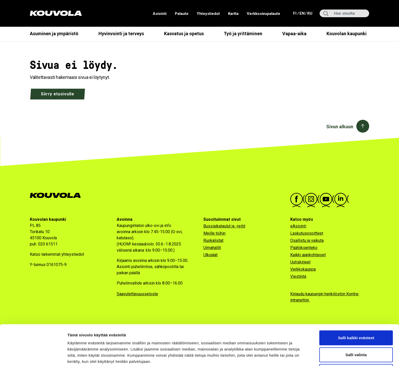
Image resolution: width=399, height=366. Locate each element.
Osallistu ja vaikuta (307, 240)
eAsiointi (298, 226)
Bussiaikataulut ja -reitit (224, 226)
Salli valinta (356, 332)
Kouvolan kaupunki (347, 33)
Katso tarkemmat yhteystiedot (57, 254)
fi (295, 13)
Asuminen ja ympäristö (54, 33)
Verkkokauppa (303, 269)
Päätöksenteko (304, 247)
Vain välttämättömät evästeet (356, 349)
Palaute (181, 13)
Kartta (233, 13)
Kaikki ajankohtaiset (308, 254)
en (302, 13)
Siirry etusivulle (57, 94)
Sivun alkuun (339, 126)
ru (309, 13)
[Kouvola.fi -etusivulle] (57, 195)
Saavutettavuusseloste (137, 293)
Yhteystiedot (208, 13)
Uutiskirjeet (300, 262)
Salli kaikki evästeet (356, 315)
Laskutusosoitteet (306, 233)
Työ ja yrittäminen (243, 33)
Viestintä (298, 276)
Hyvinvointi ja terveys (121, 33)
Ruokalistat (213, 240)
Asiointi (160, 13)
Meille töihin (214, 233)
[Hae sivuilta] (344, 13)
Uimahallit (212, 247)
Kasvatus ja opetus (184, 33)
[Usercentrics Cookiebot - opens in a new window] (33, 356)
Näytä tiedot (275, 356)
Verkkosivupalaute (263, 13)
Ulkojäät (210, 254)
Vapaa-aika (294, 33)
